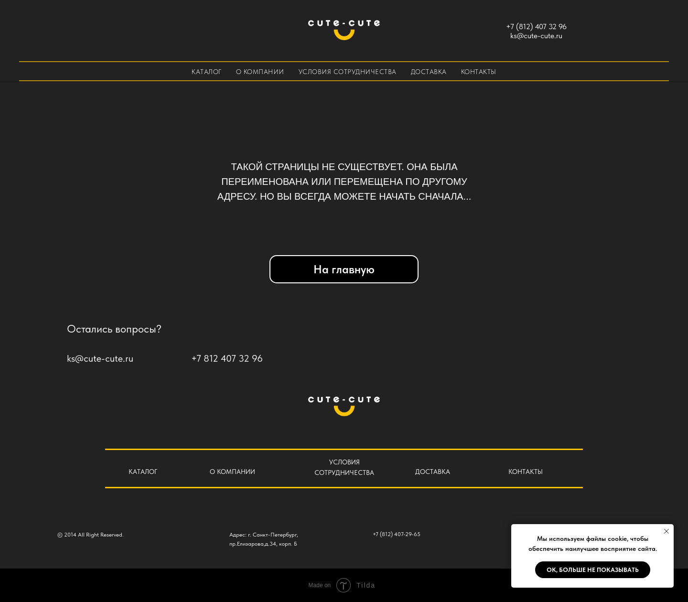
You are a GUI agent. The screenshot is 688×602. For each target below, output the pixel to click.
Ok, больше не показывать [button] (593, 569)
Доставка (429, 71)
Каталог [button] (207, 71)
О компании (260, 71)
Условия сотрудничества (348, 71)
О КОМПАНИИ (232, 471)
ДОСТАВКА (432, 471)
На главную (344, 269)
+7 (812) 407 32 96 (536, 26)
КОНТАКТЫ (525, 471)
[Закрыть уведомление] (666, 531)
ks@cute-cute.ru (536, 35)
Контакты (478, 71)
